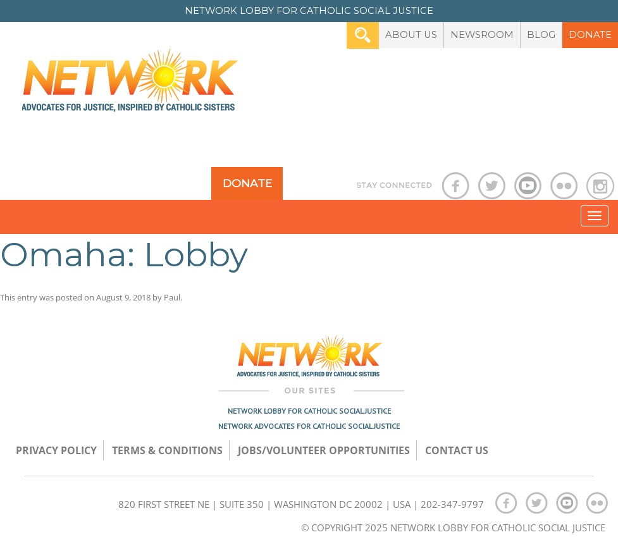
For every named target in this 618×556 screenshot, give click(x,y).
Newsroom (482, 34)
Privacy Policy (56, 450)
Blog (541, 34)
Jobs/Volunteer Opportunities (324, 450)
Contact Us (456, 450)
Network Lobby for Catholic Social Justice (309, 411)
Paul (172, 297)
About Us (411, 34)
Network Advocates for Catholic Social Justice (309, 426)
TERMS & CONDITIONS (167, 450)
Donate (590, 34)
